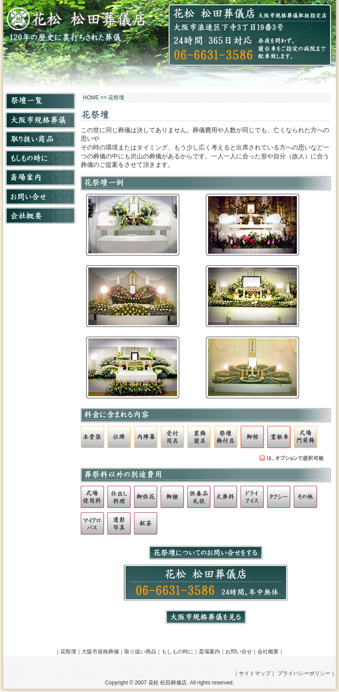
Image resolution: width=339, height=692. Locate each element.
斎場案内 (209, 652)
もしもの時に (177, 652)
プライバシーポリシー (304, 673)
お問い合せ (238, 652)
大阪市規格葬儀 (100, 652)
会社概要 (268, 652)
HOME (91, 97)
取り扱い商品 (140, 652)
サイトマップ (255, 673)
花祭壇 (68, 652)
